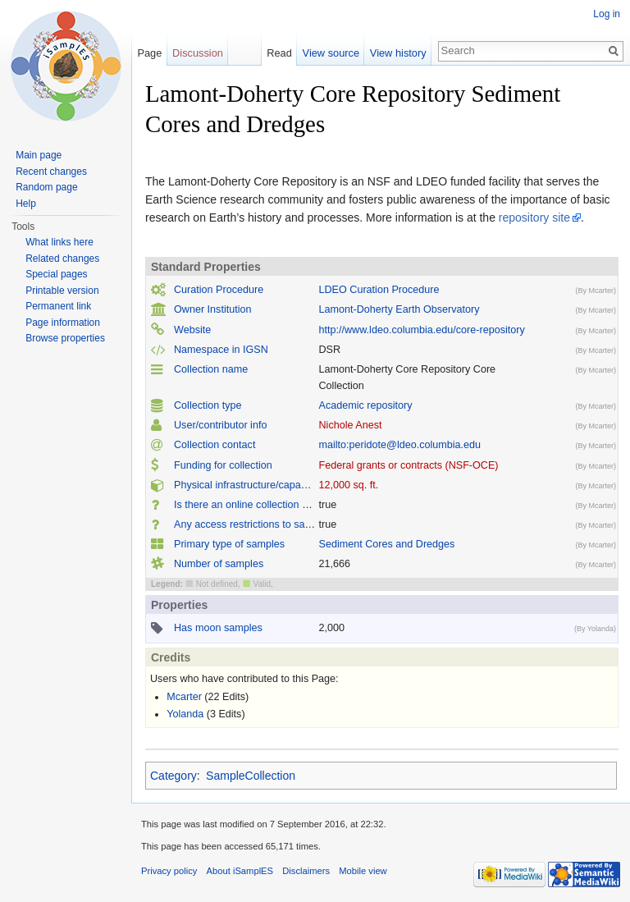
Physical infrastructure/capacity (245, 485)
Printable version (61, 290)
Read (279, 53)
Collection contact (214, 445)
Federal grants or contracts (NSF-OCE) (409, 465)
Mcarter (184, 697)
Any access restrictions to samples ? (257, 524)
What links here (59, 242)
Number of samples (218, 564)
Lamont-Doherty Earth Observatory (399, 309)
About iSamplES (240, 871)
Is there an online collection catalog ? (259, 505)
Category (173, 775)
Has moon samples (218, 628)
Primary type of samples (229, 544)
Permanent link (58, 306)
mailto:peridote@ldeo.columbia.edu (400, 445)
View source (331, 53)
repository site (534, 217)
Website (192, 330)
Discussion (197, 53)
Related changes (62, 258)
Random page (46, 187)
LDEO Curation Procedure (379, 289)
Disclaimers (306, 871)
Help (26, 203)
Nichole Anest (350, 425)
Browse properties (65, 338)
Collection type (208, 405)
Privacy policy (169, 871)
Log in (606, 14)
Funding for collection (223, 465)
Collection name (211, 369)
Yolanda (185, 714)
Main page (39, 155)
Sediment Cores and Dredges (387, 544)
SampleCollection (250, 775)
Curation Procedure (218, 289)
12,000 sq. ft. (349, 485)
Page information (62, 322)
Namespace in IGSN (221, 349)
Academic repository (366, 405)
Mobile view (362, 871)
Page (149, 53)
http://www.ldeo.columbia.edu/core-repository (422, 330)
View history (398, 53)
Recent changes (51, 171)
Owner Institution (213, 309)
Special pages (56, 274)
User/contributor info (220, 425)
